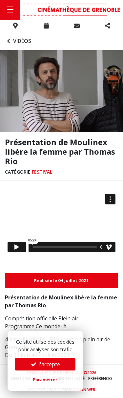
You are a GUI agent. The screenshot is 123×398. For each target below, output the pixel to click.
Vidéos (18, 41)
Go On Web (84, 389)
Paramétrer (45, 380)
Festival (42, 172)
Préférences (100, 378)
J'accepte (45, 364)
